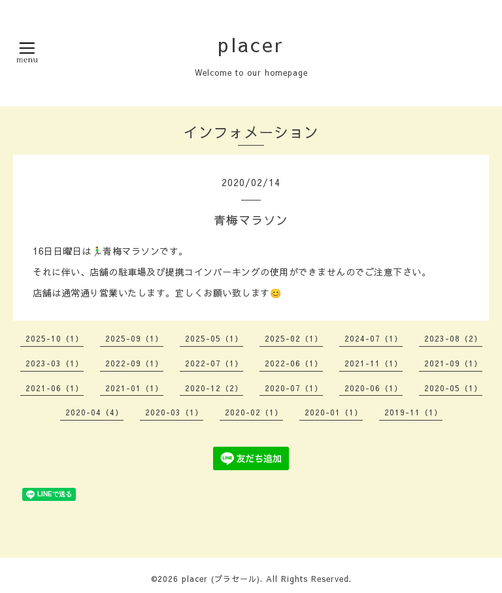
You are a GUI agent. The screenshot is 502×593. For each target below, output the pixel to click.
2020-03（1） (174, 412)
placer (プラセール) (221, 578)
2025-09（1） (134, 338)
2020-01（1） (334, 412)
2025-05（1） (214, 338)
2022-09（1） (134, 363)
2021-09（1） (453, 363)
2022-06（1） (294, 363)
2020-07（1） (294, 388)
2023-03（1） (54, 363)
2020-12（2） (214, 388)
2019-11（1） (413, 412)
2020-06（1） (373, 388)
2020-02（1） (254, 412)
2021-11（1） (373, 363)
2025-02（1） (294, 338)
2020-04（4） (94, 412)
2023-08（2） (453, 338)
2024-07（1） (373, 338)
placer (251, 44)
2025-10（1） (54, 338)
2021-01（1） (134, 388)
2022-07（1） (214, 363)
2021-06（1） (54, 388)
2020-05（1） (453, 388)
